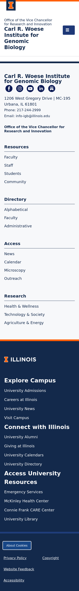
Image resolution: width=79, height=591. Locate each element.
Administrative (18, 226)
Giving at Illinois (19, 446)
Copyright (50, 558)
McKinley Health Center (26, 501)
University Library (21, 519)
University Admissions (25, 390)
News (9, 254)
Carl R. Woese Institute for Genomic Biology (24, 38)
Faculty (11, 157)
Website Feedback (19, 569)
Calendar (12, 262)
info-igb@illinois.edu (33, 116)
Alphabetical (16, 209)
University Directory (23, 464)
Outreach (13, 278)
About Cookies (17, 545)
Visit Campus (16, 417)
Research (15, 296)
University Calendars (24, 455)
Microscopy (14, 270)
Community (15, 182)
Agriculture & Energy (24, 322)
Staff (8, 165)
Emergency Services (23, 492)
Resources (16, 146)
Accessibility (14, 580)
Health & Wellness (21, 306)
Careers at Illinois (20, 399)
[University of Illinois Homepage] (20, 359)
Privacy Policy (15, 558)
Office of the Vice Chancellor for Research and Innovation (28, 22)
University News (19, 408)
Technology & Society (24, 314)
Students (12, 173)
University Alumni (21, 437)
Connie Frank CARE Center (29, 510)
